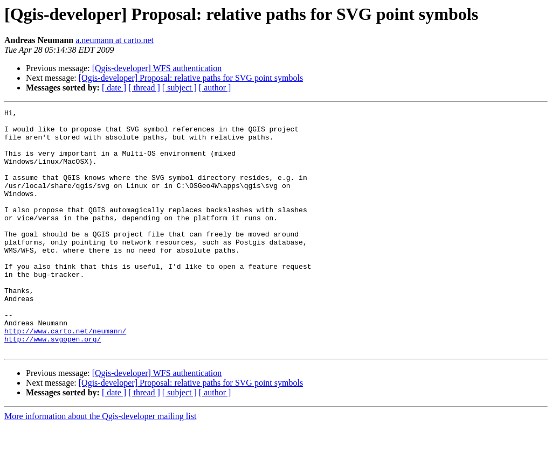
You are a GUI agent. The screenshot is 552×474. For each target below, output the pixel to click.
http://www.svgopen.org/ (52, 386)
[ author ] (215, 87)
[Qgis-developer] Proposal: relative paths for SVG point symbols (191, 77)
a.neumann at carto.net (114, 40)
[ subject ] (179, 87)
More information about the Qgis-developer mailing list (100, 464)
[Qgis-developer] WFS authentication (157, 68)
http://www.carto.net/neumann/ (65, 376)
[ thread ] (144, 87)
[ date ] (114, 87)
